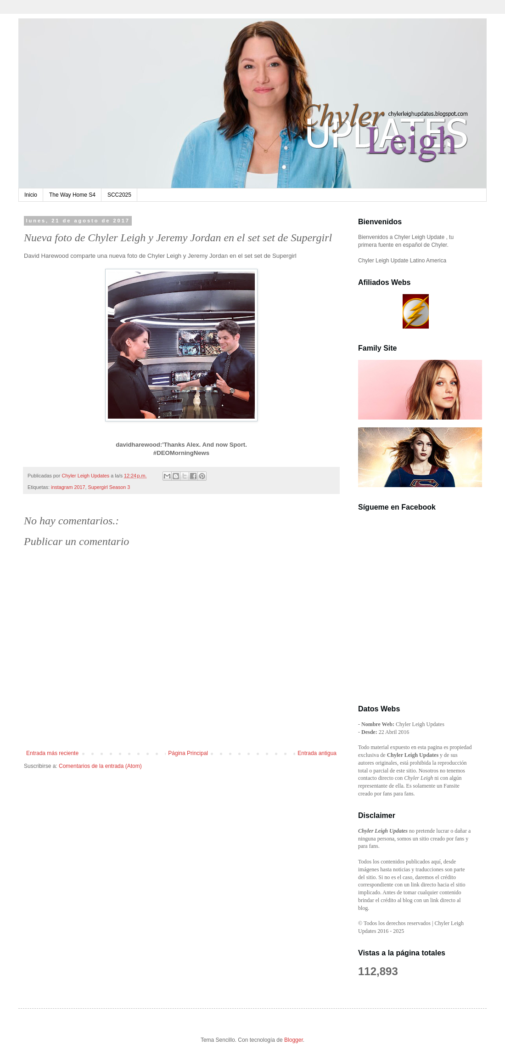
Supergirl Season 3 (109, 487)
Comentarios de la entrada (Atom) (100, 766)
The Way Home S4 (72, 195)
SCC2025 (119, 195)
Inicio (30, 195)
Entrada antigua (317, 753)
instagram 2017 (68, 487)
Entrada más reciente (52, 753)
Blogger (293, 1040)
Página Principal (188, 753)
